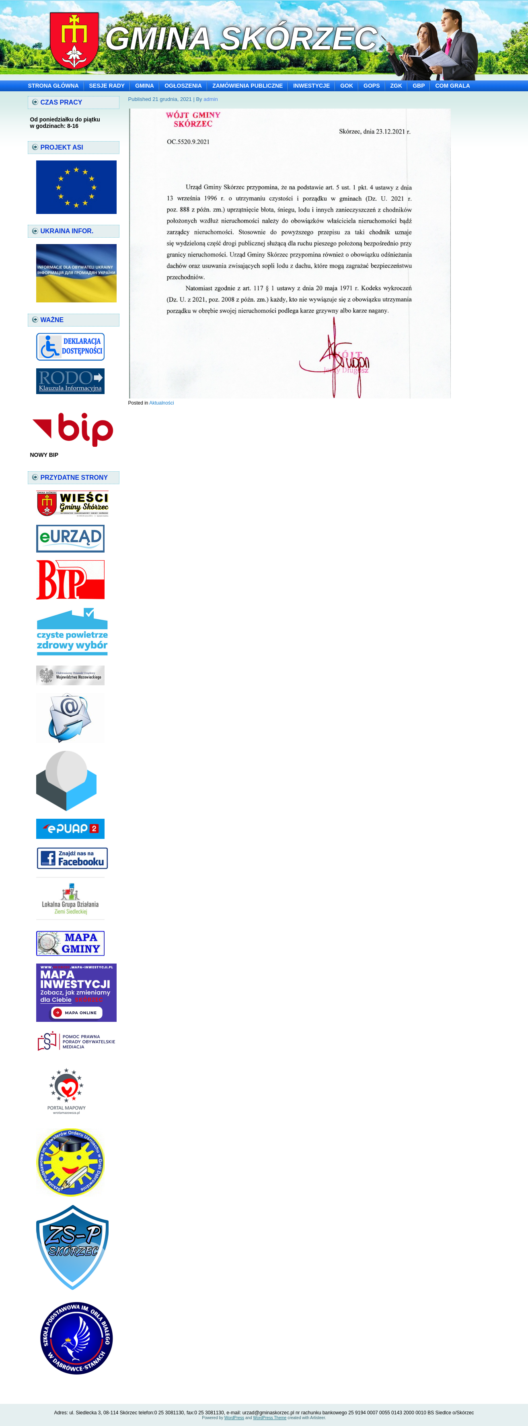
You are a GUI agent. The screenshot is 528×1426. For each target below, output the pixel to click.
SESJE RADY (107, 85)
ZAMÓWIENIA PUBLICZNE (247, 85)
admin (210, 99)
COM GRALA (452, 85)
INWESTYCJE (311, 85)
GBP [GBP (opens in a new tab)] (419, 85)
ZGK (396, 85)
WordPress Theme (269, 1418)
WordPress (234, 1418)
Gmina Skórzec (241, 38)
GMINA (144, 85)
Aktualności (161, 403)
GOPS (372, 85)
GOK (346, 85)
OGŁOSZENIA (183, 85)
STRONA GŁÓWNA (53, 85)
